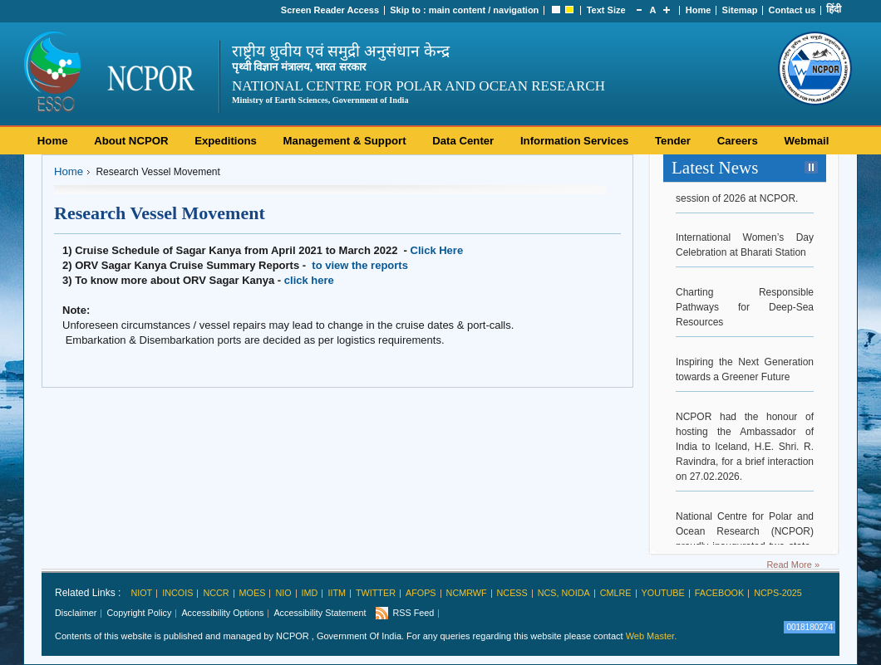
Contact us (792, 10)
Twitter (376, 593)
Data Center (463, 140)
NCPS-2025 (778, 593)
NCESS (512, 593)
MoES (252, 593)
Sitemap (740, 10)
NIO (283, 593)
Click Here (437, 250)
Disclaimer (75, 613)
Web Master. (651, 636)
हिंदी (833, 9)
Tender (673, 140)
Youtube (663, 593)
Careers (737, 140)
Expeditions (225, 140)
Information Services (574, 140)
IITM (336, 593)
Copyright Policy (138, 613)
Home (698, 10)
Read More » (792, 565)
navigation (516, 10)
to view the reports (360, 265)
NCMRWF (466, 593)
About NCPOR (131, 140)
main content (457, 10)
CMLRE (616, 593)
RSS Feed (413, 613)
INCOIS (177, 593)
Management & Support (344, 140)
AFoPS (421, 593)
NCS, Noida (564, 593)
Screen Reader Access (330, 10)
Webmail (806, 140)
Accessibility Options (222, 613)
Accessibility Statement (319, 613)
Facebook (719, 593)
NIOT (141, 593)
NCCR (216, 593)
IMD (310, 593)
